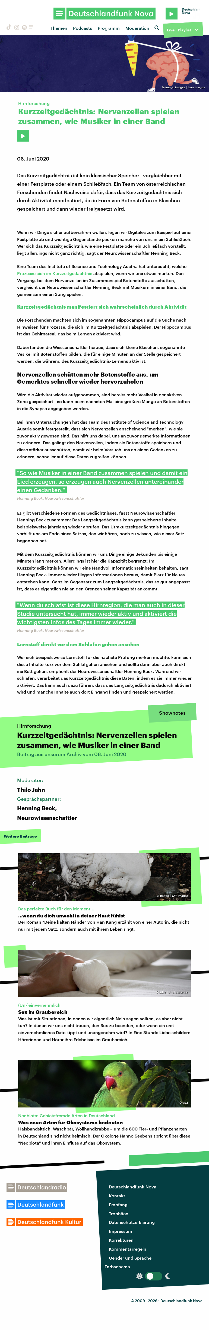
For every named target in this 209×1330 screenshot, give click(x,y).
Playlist (184, 30)
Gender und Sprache (130, 1257)
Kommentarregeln (127, 1248)
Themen (58, 28)
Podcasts (82, 28)
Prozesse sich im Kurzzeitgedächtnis (55, 273)
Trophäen (118, 1213)
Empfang (118, 1204)
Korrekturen (121, 1240)
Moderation (137, 28)
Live (171, 30)
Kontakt (117, 1195)
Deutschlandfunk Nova (132, 1186)
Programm (109, 28)
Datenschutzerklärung (132, 1222)
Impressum (120, 1231)
